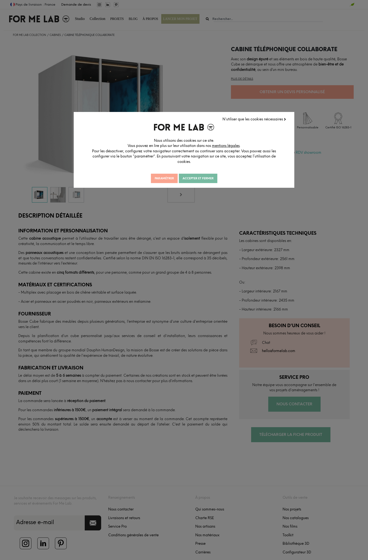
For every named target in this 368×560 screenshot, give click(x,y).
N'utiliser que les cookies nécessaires (254, 119)
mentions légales (231, 145)
